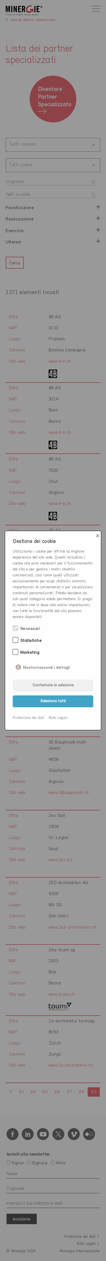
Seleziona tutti (53, 701)
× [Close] (97, 535)
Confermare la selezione (53, 685)
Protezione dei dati (29, 718)
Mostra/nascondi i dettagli (46, 666)
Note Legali (58, 718)
